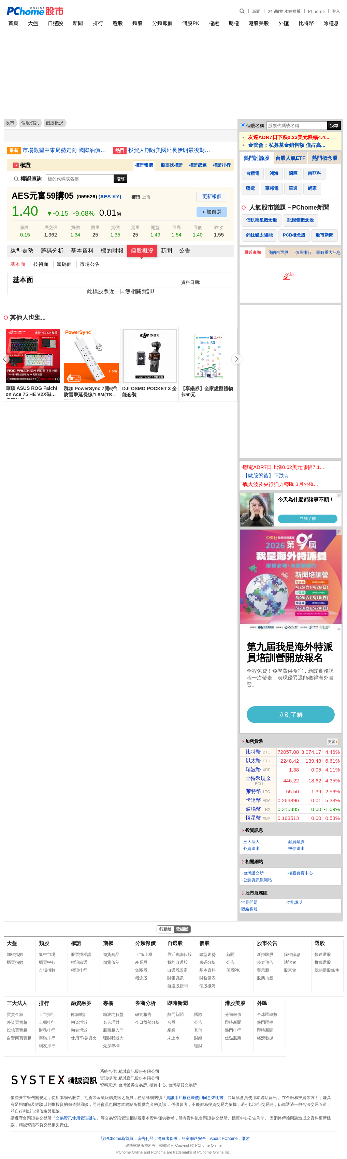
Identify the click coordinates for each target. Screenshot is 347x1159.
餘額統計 (79, 1014)
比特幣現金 (258, 778)
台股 (171, 1022)
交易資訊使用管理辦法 (76, 1118)
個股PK (190, 23)
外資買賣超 (17, 1022)
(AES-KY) (110, 196)
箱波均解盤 (113, 1014)
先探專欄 (111, 1045)
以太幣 (253, 760)
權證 (214, 23)
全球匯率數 (267, 1014)
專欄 (108, 1003)
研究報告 (143, 1014)
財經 (198, 1038)
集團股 (141, 970)
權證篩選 (198, 165)
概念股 (141, 978)
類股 (137, 23)
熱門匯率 (265, 1022)
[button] (237, 359)
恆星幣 (253, 818)
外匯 (284, 23)
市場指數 (47, 970)
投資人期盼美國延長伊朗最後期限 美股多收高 (171, 150)
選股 (118, 23)
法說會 (290, 962)
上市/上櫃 (144, 954)
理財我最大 (113, 1038)
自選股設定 (177, 970)
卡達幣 (253, 800)
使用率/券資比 (84, 1038)
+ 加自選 (212, 212)
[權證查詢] (80, 178)
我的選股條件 (327, 970)
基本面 (18, 264)
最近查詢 (252, 252)
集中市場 (47, 954)
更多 (331, 741)
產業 (171, 1030)
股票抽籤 (265, 978)
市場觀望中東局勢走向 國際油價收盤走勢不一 (65, 150)
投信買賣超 (17, 1030)
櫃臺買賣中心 (300, 873)
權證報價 (144, 165)
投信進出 (296, 848)
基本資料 (82, 251)
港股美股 (258, 23)
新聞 (256, 11)
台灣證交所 (253, 873)
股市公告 (267, 943)
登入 (336, 11)
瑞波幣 (253, 769)
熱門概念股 (324, 158)
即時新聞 (177, 1003)
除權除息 (292, 954)
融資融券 (296, 841)
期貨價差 (111, 962)
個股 (204, 943)
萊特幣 (253, 791)
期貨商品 (111, 954)
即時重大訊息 (328, 252)
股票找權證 (172, 165)
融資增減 (79, 1022)
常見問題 (249, 902)
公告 (185, 251)
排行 (98, 23)
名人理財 (111, 1022)
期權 (234, 23)
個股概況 (142, 251)
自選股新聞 (177, 985)
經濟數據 (265, 1038)
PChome (316, 11)
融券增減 (79, 1030)
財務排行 (47, 1030)
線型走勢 (22, 251)
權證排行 (222, 165)
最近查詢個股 (179, 954)
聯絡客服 (249, 909)
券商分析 (145, 1003)
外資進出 (251, 848)
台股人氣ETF (290, 158)
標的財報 (112, 251)
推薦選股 (323, 962)
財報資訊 (175, 978)
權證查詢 (28, 179)
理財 (198, 1045)
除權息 (331, 23)
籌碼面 (64, 264)
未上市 (173, 1038)
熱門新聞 (175, 1014)
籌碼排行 (47, 1038)
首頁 (13, 23)
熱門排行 (233, 1030)
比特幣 (306, 23)
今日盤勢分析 (147, 1022)
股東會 (290, 970)
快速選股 (323, 954)
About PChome (223, 1138)
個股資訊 (30, 122)
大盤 (33, 23)
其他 (198, 1030)
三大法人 (251, 841)
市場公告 (90, 264)
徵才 (246, 1138)
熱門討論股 (256, 158)
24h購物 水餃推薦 (284, 11)
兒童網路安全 (194, 1138)
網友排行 (47, 1045)
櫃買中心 (47, 962)
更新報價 (211, 196)
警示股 (263, 970)
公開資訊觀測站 (257, 880)
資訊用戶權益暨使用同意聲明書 (194, 1097)
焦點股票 (233, 1038)
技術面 (41, 264)
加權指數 (15, 954)
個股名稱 (255, 125)
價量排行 (303, 252)
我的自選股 (278, 252)
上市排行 (47, 1014)
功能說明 (294, 902)
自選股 (55, 23)
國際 (198, 1014)
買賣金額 (15, 1014)
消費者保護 (167, 1138)
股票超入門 (113, 1030)
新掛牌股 (265, 954)
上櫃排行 (47, 1022)
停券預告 (265, 962)
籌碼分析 (52, 251)
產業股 (141, 962)
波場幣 (253, 809)
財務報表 (207, 978)
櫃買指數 (15, 962)
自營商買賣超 (19, 1038)
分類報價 (162, 23)
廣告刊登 (145, 1138)
